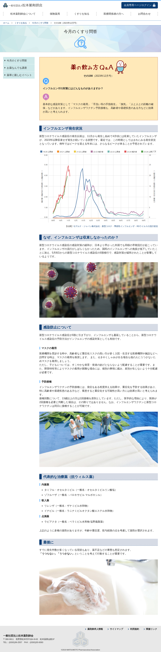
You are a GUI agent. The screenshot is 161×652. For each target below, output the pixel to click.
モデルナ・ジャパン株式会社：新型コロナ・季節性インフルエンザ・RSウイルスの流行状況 (115, 226)
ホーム (6, 23)
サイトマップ (116, 629)
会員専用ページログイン (138, 5)
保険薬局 (55, 13)
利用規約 (134, 629)
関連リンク (151, 629)
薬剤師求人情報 (95, 629)
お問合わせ (144, 13)
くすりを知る (81, 13)
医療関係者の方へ (114, 13)
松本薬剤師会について (23, 13)
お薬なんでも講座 (17, 67)
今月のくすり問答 (40, 23)
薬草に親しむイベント (19, 75)
